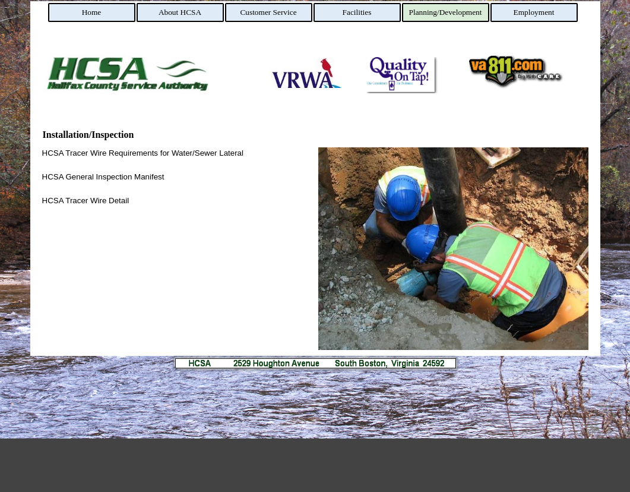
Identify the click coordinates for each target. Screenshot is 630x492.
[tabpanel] (177, 177)
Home (92, 12)
